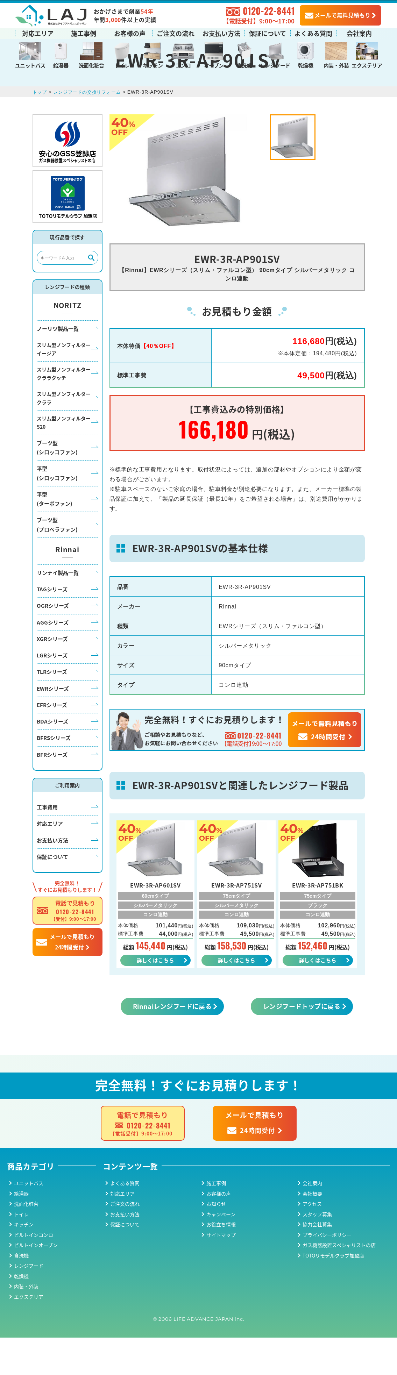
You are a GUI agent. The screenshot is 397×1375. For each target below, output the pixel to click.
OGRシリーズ (53, 642)
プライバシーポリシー (327, 1272)
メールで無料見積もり (337, 14)
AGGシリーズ (53, 658)
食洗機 (244, 64)
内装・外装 (336, 64)
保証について (267, 32)
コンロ (183, 64)
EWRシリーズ (53, 724)
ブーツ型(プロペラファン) (57, 561)
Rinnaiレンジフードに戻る (172, 1043)
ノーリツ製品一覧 (58, 364)
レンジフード (275, 64)
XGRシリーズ (52, 675)
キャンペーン (220, 1251)
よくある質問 (313, 32)
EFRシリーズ (52, 741)
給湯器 (61, 64)
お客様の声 (130, 32)
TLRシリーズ (52, 708)
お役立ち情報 (221, 1262)
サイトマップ (221, 1272)
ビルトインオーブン (36, 1282)
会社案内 (359, 32)
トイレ (122, 64)
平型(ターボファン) (54, 535)
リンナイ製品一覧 (58, 609)
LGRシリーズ (52, 691)
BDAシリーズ (52, 757)
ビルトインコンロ (33, 1272)
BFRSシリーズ (54, 774)
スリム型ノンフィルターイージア (64, 385)
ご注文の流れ (175, 32)
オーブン (214, 64)
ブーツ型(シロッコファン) (57, 484)
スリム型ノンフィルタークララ (64, 434)
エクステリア (367, 64)
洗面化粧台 (91, 64)
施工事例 (83, 32)
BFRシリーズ (52, 790)
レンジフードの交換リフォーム (90, 128)
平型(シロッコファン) (57, 509)
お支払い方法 (221, 32)
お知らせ (216, 1241)
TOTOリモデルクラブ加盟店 (333, 1292)
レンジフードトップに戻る (301, 1043)
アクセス (312, 1241)
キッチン (152, 64)
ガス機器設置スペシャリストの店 (339, 1282)
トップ (40, 128)
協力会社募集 (317, 1262)
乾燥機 (305, 64)
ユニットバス (30, 64)
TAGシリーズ (52, 625)
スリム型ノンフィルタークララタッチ (64, 410)
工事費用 (47, 843)
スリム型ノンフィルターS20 (64, 459)
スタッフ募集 (317, 1251)
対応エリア (38, 32)
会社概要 (312, 1230)
